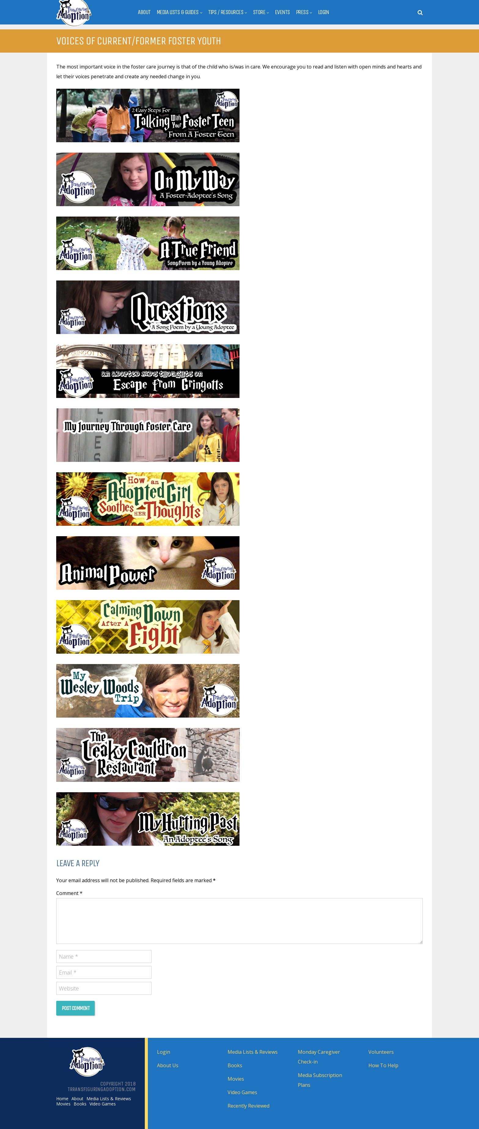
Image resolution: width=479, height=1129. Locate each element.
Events (282, 12)
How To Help (383, 1065)
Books (80, 1104)
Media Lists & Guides (178, 12)
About (144, 12)
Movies (63, 1104)
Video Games (103, 1104)
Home (62, 1099)
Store (259, 12)
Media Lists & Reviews (108, 1099)
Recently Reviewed (248, 1105)
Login (323, 12)
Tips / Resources (225, 12)
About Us (167, 1065)
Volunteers (381, 1052)
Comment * (69, 893)
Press (302, 12)
